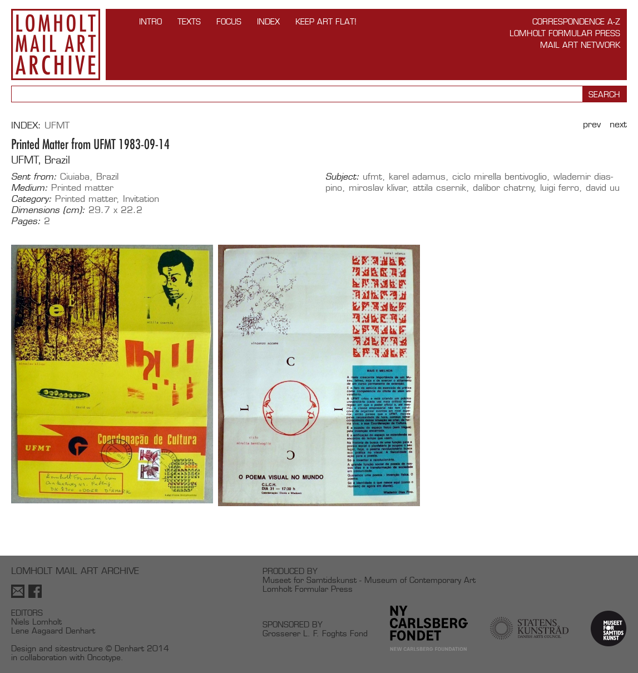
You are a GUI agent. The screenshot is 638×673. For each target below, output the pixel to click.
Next (618, 124)
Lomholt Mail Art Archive (55, 44)
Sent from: (34, 176)
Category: (31, 199)
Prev (592, 124)
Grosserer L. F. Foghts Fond (315, 633)
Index (268, 21)
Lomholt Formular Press (565, 33)
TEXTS (189, 21)
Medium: (29, 188)
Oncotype (104, 657)
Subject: (342, 176)
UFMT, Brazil (40, 160)
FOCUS (228, 21)
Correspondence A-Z (576, 21)
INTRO (150, 21)
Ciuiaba (75, 176)
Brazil (107, 176)
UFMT (57, 125)
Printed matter (82, 187)
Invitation (141, 199)
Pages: (26, 221)
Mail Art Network (580, 45)
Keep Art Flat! (326, 21)
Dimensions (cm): (48, 210)
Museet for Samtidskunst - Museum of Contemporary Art (369, 580)
